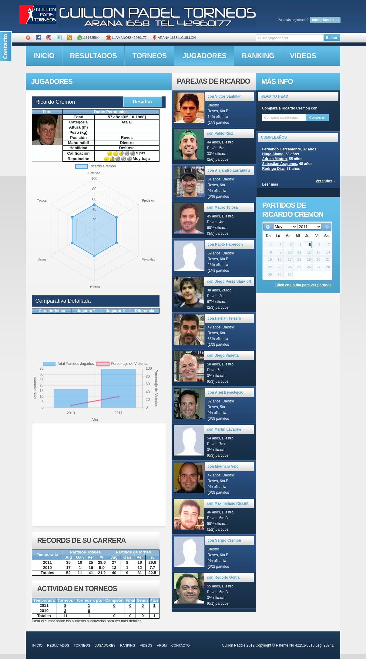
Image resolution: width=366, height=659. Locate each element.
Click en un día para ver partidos (303, 285)
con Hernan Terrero (224, 318)
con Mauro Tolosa (222, 207)
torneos (150, 56)
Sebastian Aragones (279, 164)
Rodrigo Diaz (273, 168)
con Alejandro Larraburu (229, 170)
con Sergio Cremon (224, 540)
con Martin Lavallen (224, 429)
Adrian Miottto (274, 159)
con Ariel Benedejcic (225, 392)
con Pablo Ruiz (220, 133)
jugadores (204, 56)
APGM (161, 645)
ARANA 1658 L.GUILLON (174, 37)
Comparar (317, 117)
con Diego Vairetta (223, 355)
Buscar (331, 37)
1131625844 (89, 37)
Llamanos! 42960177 (126, 37)
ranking (258, 56)
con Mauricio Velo (223, 466)
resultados (93, 56)
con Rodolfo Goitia (223, 577)
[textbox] (290, 37)
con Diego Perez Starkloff (229, 281)
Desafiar (142, 101)
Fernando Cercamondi (281, 149)
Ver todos (324, 181)
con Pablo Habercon (225, 244)
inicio (44, 56)
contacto (180, 645)
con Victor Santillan (225, 96)
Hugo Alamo (273, 154)
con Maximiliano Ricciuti (228, 503)
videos (303, 56)
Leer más (270, 184)
